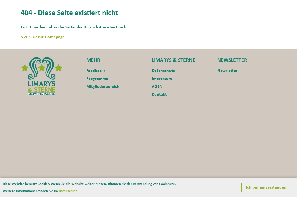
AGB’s (157, 87)
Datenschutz (163, 71)
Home (147, 7)
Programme (225, 7)
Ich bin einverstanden (266, 187)
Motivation (195, 7)
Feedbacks (95, 71)
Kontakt (252, 7)
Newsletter (227, 71)
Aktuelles (168, 7)
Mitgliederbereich (103, 87)
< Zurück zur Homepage (43, 37)
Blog (271, 7)
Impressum (162, 79)
